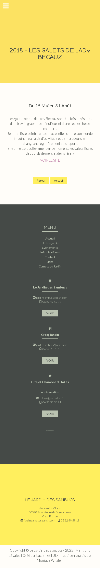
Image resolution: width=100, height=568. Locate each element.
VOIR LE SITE (50, 160)
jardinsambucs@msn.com (51, 297)
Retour (41, 180)
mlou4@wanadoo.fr (52, 398)
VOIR (50, 313)
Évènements (50, 247)
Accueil (58, 180)
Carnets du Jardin (50, 266)
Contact (50, 257)
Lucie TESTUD (47, 555)
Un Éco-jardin (50, 243)
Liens (50, 261)
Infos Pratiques (50, 252)
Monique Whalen (50, 560)
